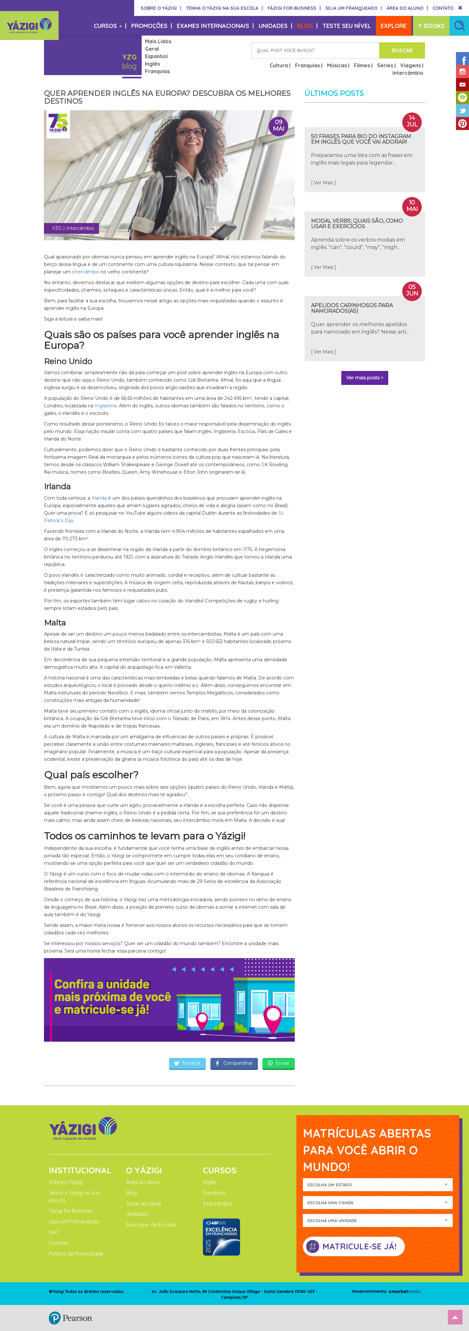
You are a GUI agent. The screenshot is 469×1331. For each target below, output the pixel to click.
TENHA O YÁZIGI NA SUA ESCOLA (224, 8)
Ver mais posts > (364, 378)
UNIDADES (275, 26)
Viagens (410, 65)
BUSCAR (402, 50)
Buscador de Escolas (151, 1224)
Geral (152, 49)
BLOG (307, 26)
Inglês (152, 63)
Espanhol (156, 56)
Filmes (362, 65)
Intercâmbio (407, 73)
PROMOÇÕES (151, 26)
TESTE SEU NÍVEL (346, 26)
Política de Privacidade (76, 1253)
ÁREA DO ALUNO (407, 8)
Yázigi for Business (71, 1210)
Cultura (279, 65)
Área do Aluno (143, 1182)
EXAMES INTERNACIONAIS (215, 26)
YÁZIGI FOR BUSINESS (294, 8)
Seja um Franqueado (74, 1221)
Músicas (337, 65)
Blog (131, 1193)
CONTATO (443, 8)
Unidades (137, 1214)
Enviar (279, 1063)
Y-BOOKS (431, 26)
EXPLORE (393, 26)
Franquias (157, 71)
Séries (385, 65)
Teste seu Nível (143, 1203)
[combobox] (378, 1184)
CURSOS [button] (110, 26)
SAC (54, 1232)
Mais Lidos (158, 41)
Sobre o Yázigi (66, 1182)
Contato (59, 1243)
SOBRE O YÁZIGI (161, 8)
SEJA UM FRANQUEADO (353, 8)
